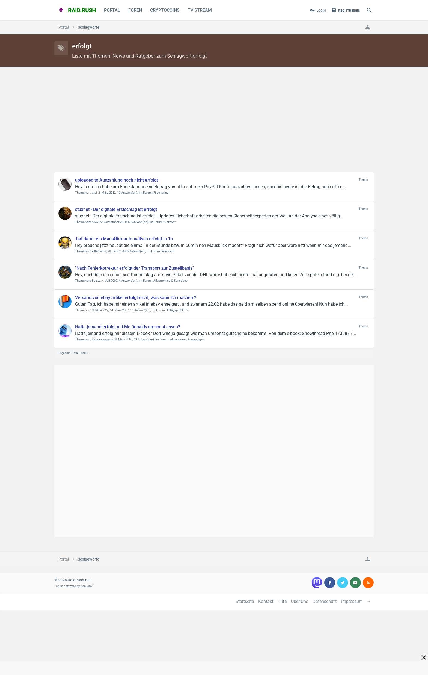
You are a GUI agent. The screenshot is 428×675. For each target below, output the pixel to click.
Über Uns (299, 601)
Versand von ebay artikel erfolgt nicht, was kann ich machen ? (135, 297)
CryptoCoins (165, 10)
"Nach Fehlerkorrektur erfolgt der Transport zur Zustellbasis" (134, 268)
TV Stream (200, 10)
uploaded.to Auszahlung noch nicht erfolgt (116, 180)
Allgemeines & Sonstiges (170, 280)
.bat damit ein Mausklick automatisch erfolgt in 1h (124, 238)
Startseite (245, 601)
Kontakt (265, 601)
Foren (135, 10)
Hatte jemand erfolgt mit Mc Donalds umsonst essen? (127, 326)
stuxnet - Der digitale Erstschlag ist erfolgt (116, 209)
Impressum (352, 601)
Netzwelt (170, 222)
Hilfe (282, 601)
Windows (168, 251)
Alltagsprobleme (178, 310)
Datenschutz (325, 601)
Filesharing (160, 192)
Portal (112, 10)
